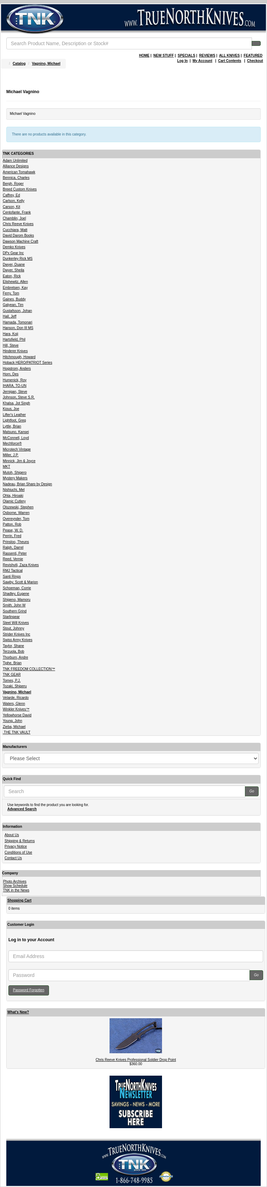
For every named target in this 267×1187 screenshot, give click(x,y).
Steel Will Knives (16, 623)
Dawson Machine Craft (20, 241)
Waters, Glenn (14, 704)
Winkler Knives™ (16, 709)
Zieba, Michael (14, 727)
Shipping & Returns (20, 841)
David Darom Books (18, 235)
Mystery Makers (15, 478)
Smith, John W (14, 605)
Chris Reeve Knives (18, 224)
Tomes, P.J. (12, 680)
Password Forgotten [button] (28, 990)
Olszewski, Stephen (18, 507)
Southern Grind (15, 611)
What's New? (18, 1012)
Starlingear (11, 617)
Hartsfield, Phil (14, 339)
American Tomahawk (19, 172)
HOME (144, 55)
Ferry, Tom (11, 293)
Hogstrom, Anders (17, 368)
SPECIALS (186, 55)
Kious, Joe (11, 409)
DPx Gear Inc (13, 253)
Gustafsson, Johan (17, 311)
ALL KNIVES (229, 55)
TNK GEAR (12, 674)
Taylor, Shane (13, 646)
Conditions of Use (18, 852)
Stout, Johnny (13, 628)
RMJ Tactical (13, 570)
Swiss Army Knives (17, 640)
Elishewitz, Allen (15, 282)
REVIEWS (207, 55)
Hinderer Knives (15, 351)
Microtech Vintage (17, 449)
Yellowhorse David (17, 715)
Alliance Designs (16, 166)
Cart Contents (229, 61)
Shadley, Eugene (16, 594)
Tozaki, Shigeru (15, 686)
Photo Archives (15, 881)
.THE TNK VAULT (16, 732)
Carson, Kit (11, 207)
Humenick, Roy (15, 380)
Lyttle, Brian (12, 426)
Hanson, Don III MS (18, 328)
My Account (202, 61)
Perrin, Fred (12, 536)
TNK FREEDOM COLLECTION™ (29, 669)
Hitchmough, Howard (19, 357)
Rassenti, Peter (15, 553)
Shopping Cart (19, 900)
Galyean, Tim (13, 305)
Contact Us (13, 858)
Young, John (12, 721)
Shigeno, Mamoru (16, 600)
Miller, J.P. (11, 455)
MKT (6, 466)
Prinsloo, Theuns (16, 542)
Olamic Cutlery (14, 501)
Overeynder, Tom (16, 519)
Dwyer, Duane (14, 264)
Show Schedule (15, 886)
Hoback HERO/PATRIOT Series (27, 363)
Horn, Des (11, 374)
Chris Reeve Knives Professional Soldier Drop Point (136, 1060)
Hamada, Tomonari (17, 322)
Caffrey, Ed (11, 195)
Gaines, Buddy (14, 299)
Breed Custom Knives (20, 189)
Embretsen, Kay (15, 288)
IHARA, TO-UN (14, 386)
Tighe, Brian (12, 663)
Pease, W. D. (13, 530)
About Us (12, 835)
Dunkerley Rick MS (18, 259)
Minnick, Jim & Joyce (19, 461)
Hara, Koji (10, 334)
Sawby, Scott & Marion (20, 582)
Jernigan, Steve (15, 392)
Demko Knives (14, 247)
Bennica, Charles (16, 178)
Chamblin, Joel (14, 218)
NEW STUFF (163, 55)
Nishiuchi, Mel (13, 490)
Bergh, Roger (13, 184)
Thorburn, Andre (15, 657)
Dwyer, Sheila (13, 270)
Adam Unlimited (15, 160)
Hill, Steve (11, 345)
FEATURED (253, 55)
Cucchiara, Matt (15, 230)
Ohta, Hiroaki (13, 496)
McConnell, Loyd (16, 438)
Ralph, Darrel (13, 547)
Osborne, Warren (16, 513)
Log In (182, 61)
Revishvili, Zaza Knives (21, 565)
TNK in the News (16, 890)
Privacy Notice (16, 846)
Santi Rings (12, 576)
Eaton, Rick (12, 276)
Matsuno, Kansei (16, 432)
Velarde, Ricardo (16, 698)
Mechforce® (12, 443)
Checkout (255, 61)
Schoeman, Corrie (17, 588)
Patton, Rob (12, 524)
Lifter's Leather (14, 415)
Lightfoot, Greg (14, 420)
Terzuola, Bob (13, 651)
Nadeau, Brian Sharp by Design (27, 484)
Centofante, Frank (17, 212)
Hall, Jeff (9, 316)
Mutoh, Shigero (15, 472)
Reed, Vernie (13, 559)
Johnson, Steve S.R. (19, 397)
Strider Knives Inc (16, 634)
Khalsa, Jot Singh (16, 403)
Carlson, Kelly (13, 201)
